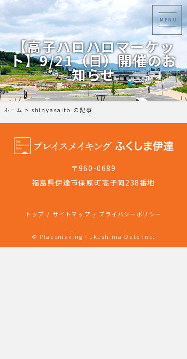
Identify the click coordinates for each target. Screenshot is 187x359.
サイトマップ (72, 214)
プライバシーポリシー (130, 214)
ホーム (13, 110)
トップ (34, 214)
